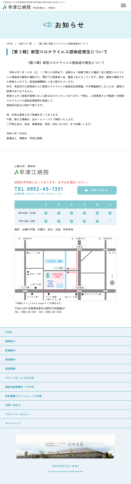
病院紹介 (10, 341)
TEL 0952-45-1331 (38, 188)
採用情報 (10, 368)
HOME (9, 43)
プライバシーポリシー (18, 414)
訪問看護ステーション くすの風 (23, 396)
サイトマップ (12, 423)
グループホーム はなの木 (19, 378)
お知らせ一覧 (25, 43)
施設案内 (10, 359)
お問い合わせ (99, 190)
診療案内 (10, 350)
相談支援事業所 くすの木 (19, 387)
